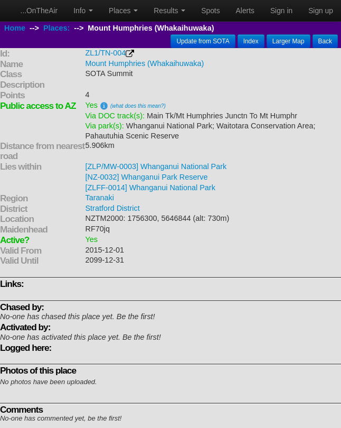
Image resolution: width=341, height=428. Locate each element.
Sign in (281, 10)
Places (123, 10)
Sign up (320, 10)
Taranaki (100, 197)
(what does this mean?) (138, 106)
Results (169, 10)
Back (325, 41)
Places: (56, 28)
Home (14, 28)
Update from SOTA (202, 41)
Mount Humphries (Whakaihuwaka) (145, 63)
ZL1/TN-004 (106, 53)
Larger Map (288, 41)
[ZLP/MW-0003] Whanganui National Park (156, 166)
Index (251, 41)
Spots (210, 10)
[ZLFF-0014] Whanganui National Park (150, 187)
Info (83, 10)
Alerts (245, 10)
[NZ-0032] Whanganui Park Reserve (147, 177)
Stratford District (113, 208)
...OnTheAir (39, 10)
